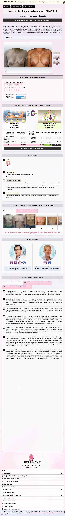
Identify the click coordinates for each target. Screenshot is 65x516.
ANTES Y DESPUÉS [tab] (9, 210)
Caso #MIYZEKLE (28, 6)
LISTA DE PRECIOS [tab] (45, 282)
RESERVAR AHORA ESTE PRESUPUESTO (32, 148)
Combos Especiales (42, 2)
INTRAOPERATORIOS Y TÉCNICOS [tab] (26, 210)
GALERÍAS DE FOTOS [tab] (30, 282)
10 (21, 84)
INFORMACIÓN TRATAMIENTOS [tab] (12, 282)
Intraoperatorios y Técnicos (11, 495)
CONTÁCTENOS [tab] (25, 286)
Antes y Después (16, 6)
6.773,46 (49, 127)
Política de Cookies (35, 513)
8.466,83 (14, 127)
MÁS (10, 37)
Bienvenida (6, 473)
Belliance (6, 6)
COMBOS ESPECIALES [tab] (10, 286)
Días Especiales (54, 2)
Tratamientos (7, 490)
